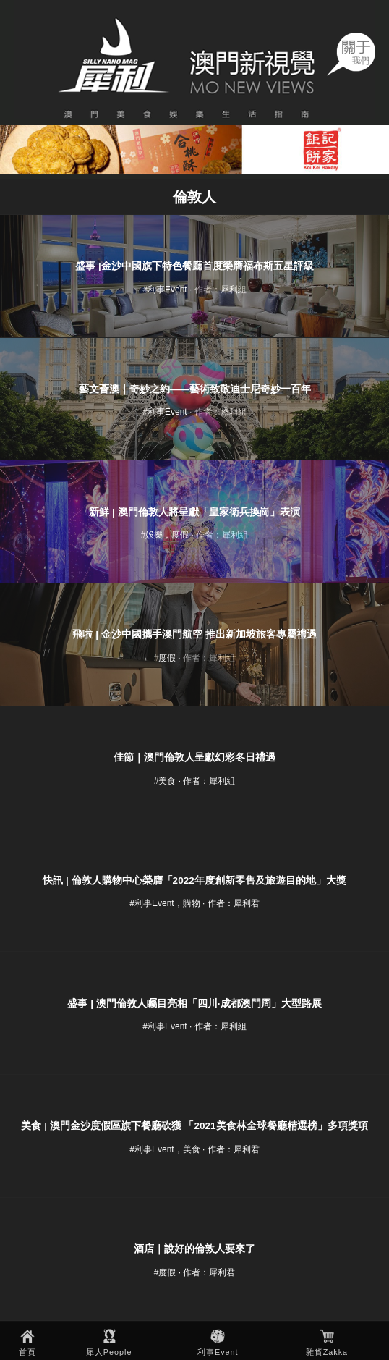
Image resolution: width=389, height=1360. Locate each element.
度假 (180, 535)
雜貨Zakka (327, 1352)
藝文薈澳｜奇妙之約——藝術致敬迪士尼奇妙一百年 (195, 389)
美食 (167, 781)
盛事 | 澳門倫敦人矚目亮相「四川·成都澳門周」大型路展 (194, 1003)
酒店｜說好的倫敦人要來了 (194, 1248)
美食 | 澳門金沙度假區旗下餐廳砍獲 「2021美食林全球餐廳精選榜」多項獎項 (194, 1125)
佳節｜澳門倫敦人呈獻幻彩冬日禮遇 (194, 757)
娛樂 (154, 535)
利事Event (218, 1352)
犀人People (109, 1352)
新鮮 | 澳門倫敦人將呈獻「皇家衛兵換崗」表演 (194, 512)
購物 (191, 903)
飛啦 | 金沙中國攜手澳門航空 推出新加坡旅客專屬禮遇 (194, 634)
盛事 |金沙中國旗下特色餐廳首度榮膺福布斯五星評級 (194, 266)
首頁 (27, 1352)
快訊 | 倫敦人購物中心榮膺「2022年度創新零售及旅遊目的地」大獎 (194, 880)
